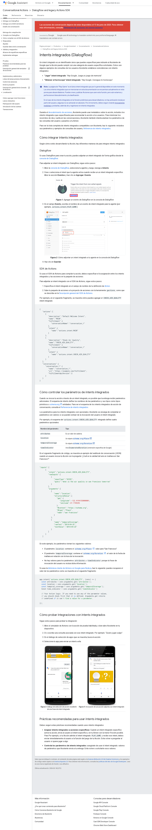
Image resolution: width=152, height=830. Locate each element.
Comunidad (83, 3)
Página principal (45, 46)
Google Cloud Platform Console (105, 806)
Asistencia (96, 3)
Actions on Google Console (103, 818)
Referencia (16, 15)
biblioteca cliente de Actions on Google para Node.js (69, 568)
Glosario (40, 15)
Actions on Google (42, 3)
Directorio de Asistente (43, 814)
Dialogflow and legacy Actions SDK (51, 10)
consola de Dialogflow (49, 158)
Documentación (84, 46)
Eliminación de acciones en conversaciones (83, 28)
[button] (15, 18)
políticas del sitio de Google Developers (112, 761)
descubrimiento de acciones (60, 112)
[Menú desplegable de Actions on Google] (53, 3)
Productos (57, 46)
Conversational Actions (15, 10)
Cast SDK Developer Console (104, 822)
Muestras (29, 15)
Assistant (18, 3)
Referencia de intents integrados (97, 128)
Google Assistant (70, 46)
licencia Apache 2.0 (61, 761)
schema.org (54, 404)
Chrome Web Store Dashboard (104, 825)
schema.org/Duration (82, 443)
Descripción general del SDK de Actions (75, 293)
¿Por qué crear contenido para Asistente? (50, 806)
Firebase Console (99, 814)
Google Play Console (101, 810)
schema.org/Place (81, 438)
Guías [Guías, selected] (5, 15)
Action (107, 286)
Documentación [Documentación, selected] (64, 3)
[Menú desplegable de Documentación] (74, 3)
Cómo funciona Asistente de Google (48, 810)
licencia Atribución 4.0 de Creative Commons (103, 759)
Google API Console (100, 802)
